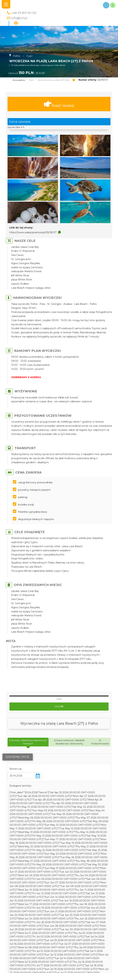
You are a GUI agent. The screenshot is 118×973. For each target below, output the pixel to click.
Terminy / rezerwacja (59, 104)
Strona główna (19, 80)
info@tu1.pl (19, 18)
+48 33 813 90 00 (23, 13)
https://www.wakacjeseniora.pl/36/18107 (33, 232)
